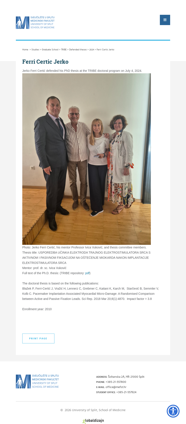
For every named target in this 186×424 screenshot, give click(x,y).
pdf (87, 273)
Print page (38, 338)
